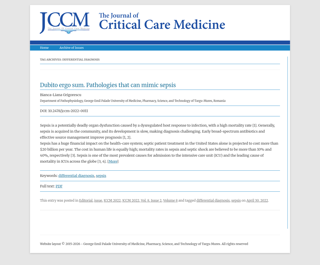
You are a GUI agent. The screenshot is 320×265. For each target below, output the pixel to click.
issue (98, 200)
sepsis (101, 175)
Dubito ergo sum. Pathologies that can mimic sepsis (108, 85)
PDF (59, 186)
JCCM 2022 (112, 200)
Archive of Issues (72, 48)
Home (44, 48)
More (113, 161)
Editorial (86, 200)
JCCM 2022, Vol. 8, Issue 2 (142, 200)
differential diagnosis (76, 175)
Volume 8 (170, 200)
